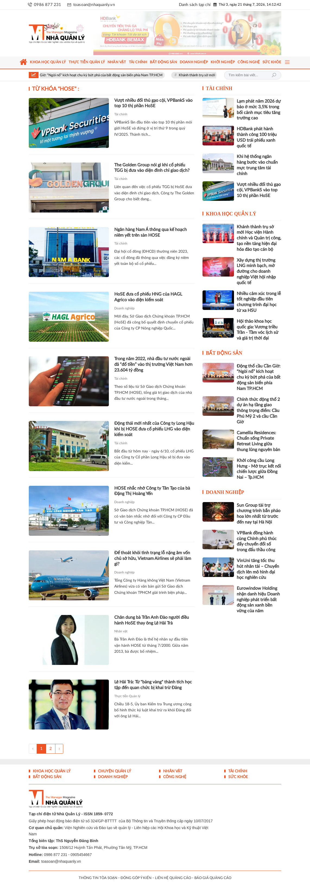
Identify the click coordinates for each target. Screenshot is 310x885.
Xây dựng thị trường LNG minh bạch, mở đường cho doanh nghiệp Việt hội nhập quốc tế (256, 271)
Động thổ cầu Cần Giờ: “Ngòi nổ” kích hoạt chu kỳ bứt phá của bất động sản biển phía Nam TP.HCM (93, 75)
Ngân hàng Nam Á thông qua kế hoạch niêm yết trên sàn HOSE (150, 232)
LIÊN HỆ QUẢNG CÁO (173, 878)
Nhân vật (120, 631)
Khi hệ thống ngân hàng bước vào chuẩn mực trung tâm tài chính (257, 165)
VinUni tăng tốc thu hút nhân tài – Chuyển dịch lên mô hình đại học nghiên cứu (258, 569)
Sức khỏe (237, 777)
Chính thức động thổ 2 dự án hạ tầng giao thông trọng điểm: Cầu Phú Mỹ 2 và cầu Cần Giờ (258, 410)
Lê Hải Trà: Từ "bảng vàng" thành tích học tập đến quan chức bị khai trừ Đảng (153, 685)
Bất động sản (224, 353)
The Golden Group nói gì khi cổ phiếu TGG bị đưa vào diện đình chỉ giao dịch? (151, 168)
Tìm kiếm (274, 75)
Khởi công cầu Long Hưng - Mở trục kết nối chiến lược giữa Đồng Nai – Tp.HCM (259, 469)
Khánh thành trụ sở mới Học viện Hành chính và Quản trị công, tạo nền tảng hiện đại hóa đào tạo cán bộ (259, 238)
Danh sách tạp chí (195, 5)
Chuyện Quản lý (114, 771)
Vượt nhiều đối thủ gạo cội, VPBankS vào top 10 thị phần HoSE (153, 103)
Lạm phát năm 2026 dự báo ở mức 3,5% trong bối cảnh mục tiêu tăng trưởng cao (259, 109)
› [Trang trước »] (59, 749)
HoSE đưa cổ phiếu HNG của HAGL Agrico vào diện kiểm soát (148, 297)
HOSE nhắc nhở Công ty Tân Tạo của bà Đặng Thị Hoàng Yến (152, 491)
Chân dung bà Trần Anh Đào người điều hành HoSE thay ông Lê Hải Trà (151, 620)
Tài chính (120, 114)
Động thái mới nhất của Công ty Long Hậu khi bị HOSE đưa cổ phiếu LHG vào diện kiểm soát (154, 429)
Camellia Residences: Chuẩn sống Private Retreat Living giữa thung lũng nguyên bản (258, 441)
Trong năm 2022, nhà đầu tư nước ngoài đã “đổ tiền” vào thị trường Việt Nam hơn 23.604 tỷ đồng (153, 364)
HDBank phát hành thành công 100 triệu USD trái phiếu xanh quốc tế (257, 137)
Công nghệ (174, 777)
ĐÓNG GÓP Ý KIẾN (136, 878)
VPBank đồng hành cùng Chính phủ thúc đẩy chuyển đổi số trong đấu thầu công (257, 541)
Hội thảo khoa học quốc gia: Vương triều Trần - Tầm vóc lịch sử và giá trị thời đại (257, 329)
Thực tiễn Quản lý (127, 696)
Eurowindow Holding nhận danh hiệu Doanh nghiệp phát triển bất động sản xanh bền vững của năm (258, 599)
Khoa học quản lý (231, 214)
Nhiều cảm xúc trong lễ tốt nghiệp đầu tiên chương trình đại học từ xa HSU (259, 302)
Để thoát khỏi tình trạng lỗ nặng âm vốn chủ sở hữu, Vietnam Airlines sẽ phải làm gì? (152, 558)
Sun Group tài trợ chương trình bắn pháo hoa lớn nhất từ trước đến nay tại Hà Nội (258, 513)
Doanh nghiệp (124, 308)
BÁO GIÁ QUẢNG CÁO (212, 878)
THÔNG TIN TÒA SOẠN (98, 878)
